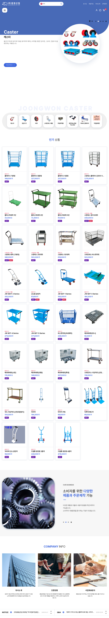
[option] (31, 612)
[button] (95, 21)
